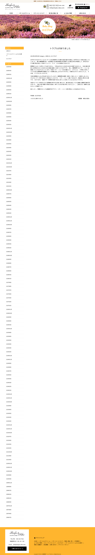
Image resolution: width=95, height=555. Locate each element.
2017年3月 (8, 298)
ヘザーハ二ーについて (38, 13)
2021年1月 (8, 186)
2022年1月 (8, 159)
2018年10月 (9, 255)
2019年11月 (9, 220)
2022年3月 (8, 151)
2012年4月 (8, 440)
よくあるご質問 (68, 13)
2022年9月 (8, 136)
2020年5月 (8, 201)
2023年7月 (8, 109)
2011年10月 (9, 452)
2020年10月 (9, 190)
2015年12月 (9, 328)
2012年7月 (8, 436)
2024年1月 (8, 93)
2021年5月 (8, 178)
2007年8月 (8, 509)
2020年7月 (8, 194)
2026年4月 (8, 66)
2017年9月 (8, 282)
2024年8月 (8, 86)
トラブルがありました (60, 48)
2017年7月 (8, 290)
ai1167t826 (38, 95)
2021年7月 (8, 170)
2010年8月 (8, 475)
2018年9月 (8, 259)
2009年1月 (8, 498)
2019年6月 (8, 236)
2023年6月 (8, 113)
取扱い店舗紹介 (38, 544)
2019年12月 (9, 217)
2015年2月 (8, 351)
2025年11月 (9, 78)
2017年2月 (8, 301)
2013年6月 (8, 409)
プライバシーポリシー (63, 544)
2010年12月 (9, 463)
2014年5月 (8, 375)
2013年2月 (8, 421)
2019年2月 (8, 247)
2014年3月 (8, 382)
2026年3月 (8, 70)
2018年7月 (8, 267)
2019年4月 (8, 240)
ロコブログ (54, 56)
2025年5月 (8, 82)
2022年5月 (8, 143)
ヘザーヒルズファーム (24, 13)
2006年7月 (8, 517)
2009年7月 (8, 490)
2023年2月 (8, 124)
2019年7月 (8, 232)
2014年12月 (9, 355)
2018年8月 (8, 263)
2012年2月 (8, 448)
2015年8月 (8, 332)
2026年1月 (8, 74)
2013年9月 (8, 405)
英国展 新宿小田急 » (84, 98)
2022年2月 (8, 155)
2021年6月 (8, 174)
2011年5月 (8, 459)
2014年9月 (8, 363)
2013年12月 (9, 394)
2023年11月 (9, 97)
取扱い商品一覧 (68, 541)
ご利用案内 (77, 541)
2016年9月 (8, 317)
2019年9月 (8, 228)
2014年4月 (8, 378)
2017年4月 (8, 294)
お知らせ (47, 56)
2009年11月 (9, 482)
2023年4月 (8, 116)
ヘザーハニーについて (57, 541)
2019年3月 (8, 244)
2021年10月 (9, 167)
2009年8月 (8, 486)
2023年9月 (8, 105)
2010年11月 (9, 467)
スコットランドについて (50, 543)
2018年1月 (8, 278)
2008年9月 (8, 502)
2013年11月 (9, 398)
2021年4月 (8, 182)
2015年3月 (8, 348)
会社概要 (46, 544)
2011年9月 (8, 455)
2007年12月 (9, 506)
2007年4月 (8, 513)
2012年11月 (9, 429)
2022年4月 (8, 147)
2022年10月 (9, 132)
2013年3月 (8, 417)
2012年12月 (9, 425)
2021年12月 (9, 163)
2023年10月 (9, 101)
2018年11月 (9, 251)
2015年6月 (8, 336)
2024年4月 (8, 90)
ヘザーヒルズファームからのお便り (74, 543)
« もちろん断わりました (36, 98)
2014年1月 (8, 390)
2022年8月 (8, 140)
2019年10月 (9, 224)
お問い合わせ (82, 13)
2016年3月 (8, 325)
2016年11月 (9, 309)
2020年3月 (8, 209)
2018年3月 (8, 274)
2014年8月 (8, 367)
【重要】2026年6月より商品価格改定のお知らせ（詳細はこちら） (47, 1)
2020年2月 (8, 213)
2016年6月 (8, 321)
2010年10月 (9, 471)
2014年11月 (9, 359)
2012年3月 (8, 444)
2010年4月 (8, 479)
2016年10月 (9, 313)
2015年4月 (8, 344)
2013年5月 (8, 413)
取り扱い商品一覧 (53, 13)
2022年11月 (9, 128)
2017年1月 (8, 305)
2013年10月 (9, 402)
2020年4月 (8, 205)
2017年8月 (8, 286)
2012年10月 (9, 432)
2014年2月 (8, 386)
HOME (11, 13)
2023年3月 (8, 120)
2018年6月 (8, 271)
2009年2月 (8, 494)
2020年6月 (8, 197)
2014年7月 (8, 371)
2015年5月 (8, 340)
